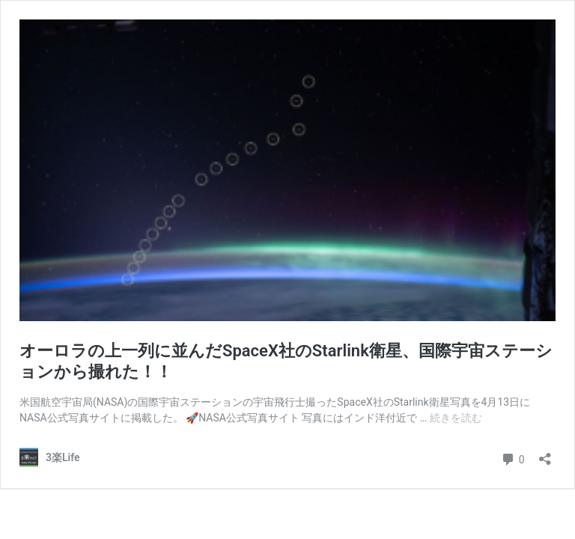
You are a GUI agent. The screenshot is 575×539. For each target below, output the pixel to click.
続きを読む (456, 418)
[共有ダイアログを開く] (545, 454)
